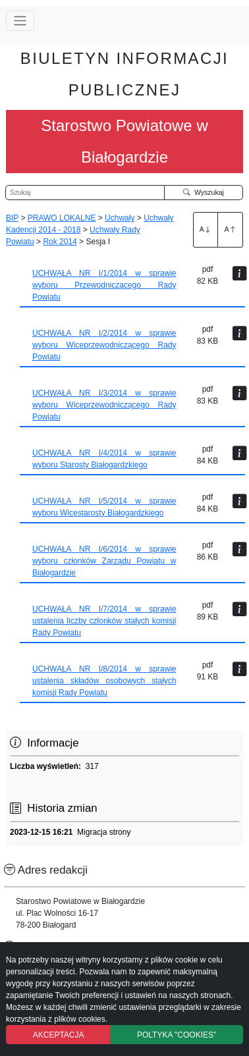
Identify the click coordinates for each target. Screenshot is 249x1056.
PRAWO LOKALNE (62, 218)
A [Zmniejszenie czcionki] (230, 229)
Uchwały (119, 218)
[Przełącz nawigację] (20, 21)
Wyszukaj (203, 192)
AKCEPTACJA (58, 1035)
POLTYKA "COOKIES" (176, 1035)
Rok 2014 (59, 241)
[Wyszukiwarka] (85, 193)
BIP (12, 218)
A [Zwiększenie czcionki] (205, 229)
